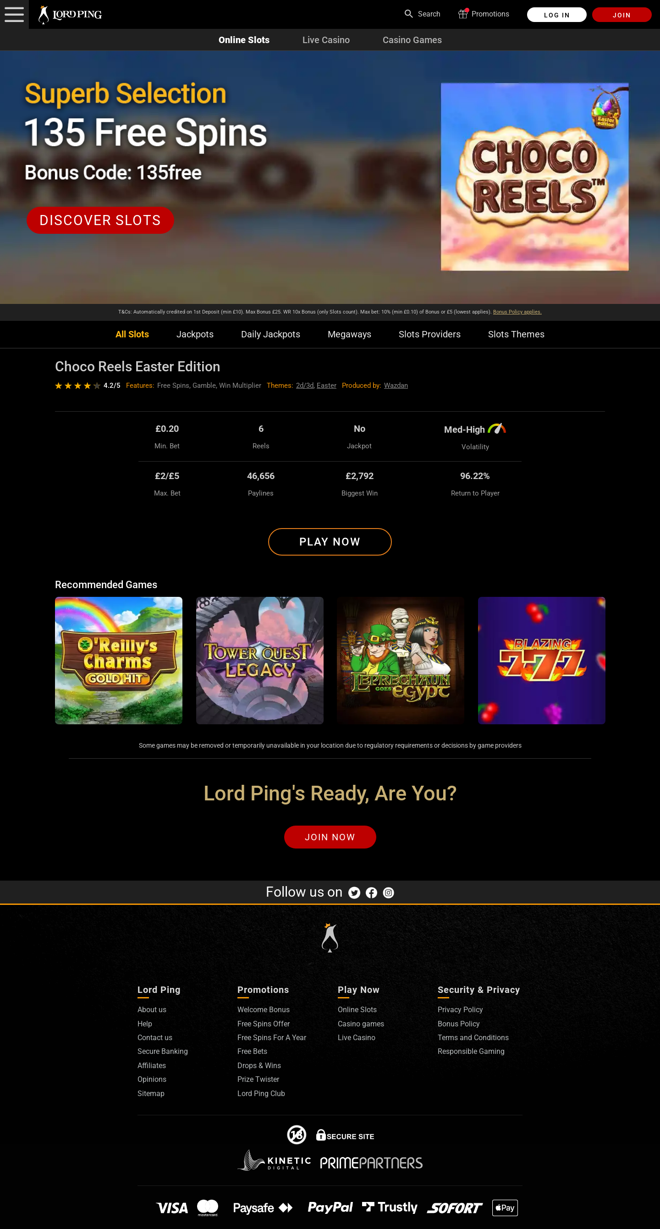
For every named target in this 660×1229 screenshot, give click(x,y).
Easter (326, 385)
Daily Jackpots (270, 334)
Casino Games (412, 39)
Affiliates (152, 1065)
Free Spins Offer (263, 1024)
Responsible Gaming (471, 1051)
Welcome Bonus (263, 1009)
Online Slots (244, 39)
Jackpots (195, 334)
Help (145, 1024)
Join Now (330, 837)
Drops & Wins (259, 1065)
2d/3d (305, 385)
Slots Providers (430, 334)
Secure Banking (163, 1051)
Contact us (155, 1037)
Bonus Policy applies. (517, 312)
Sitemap (151, 1093)
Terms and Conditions (473, 1037)
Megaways (349, 334)
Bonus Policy (459, 1024)
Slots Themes (516, 334)
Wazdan (396, 385)
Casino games (361, 1024)
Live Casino (326, 39)
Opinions (152, 1079)
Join (622, 15)
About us (152, 1009)
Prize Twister (258, 1079)
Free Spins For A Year (271, 1037)
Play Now (330, 541)
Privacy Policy (460, 1009)
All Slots (132, 334)
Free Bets (252, 1051)
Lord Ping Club (261, 1093)
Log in (557, 15)
